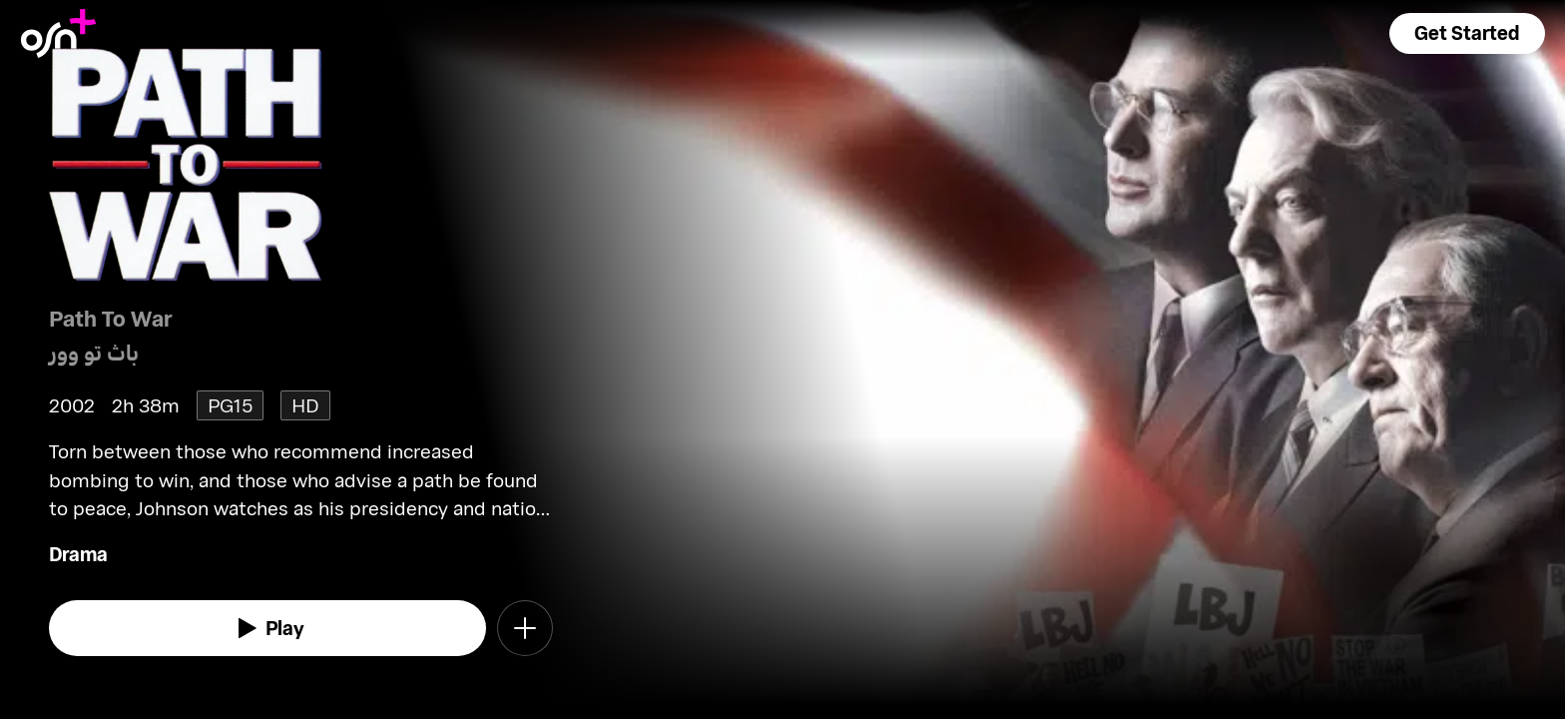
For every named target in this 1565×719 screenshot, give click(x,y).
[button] (1467, 33)
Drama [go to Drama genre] (78, 553)
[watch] (267, 628)
